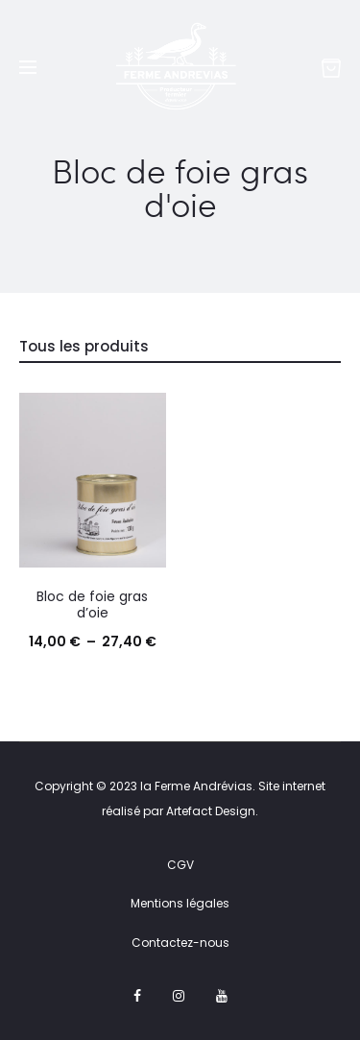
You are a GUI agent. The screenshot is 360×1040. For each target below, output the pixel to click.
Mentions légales (180, 903)
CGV (180, 865)
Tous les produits (84, 346)
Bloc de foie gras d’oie (92, 604)
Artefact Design (210, 811)
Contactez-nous (180, 942)
